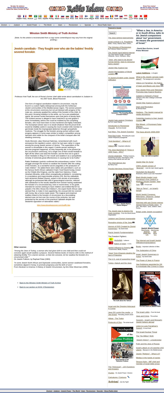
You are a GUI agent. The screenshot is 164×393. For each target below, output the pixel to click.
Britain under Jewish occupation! (149, 212)
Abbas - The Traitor (116, 318)
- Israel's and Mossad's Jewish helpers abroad (149, 321)
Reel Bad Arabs (114, 136)
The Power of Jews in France (148, 260)
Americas (147, 231)
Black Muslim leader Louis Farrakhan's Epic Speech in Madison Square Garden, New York (148, 181)
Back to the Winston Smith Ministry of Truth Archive (40, 283)
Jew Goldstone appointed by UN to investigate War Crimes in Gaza (150, 265)
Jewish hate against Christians (120, 120)
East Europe (155, 230)
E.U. (155, 234)
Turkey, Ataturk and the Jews (119, 263)
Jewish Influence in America (119, 248)
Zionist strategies (115, 156)
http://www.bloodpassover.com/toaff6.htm (53, 205)
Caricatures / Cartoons (117, 377)
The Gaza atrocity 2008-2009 (148, 132)
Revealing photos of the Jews (120, 222)
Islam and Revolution (144, 107)
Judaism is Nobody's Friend (147, 96)
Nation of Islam (120, 244)
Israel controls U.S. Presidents (120, 42)
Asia (155, 231)
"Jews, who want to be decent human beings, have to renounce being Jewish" (121, 62)
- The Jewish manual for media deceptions (149, 113)
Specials (88, 25)
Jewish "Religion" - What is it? (148, 354)
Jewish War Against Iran (118, 68)
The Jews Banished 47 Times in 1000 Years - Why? (121, 151)
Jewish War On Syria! (145, 162)
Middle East (147, 233)
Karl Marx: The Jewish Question (121, 132)
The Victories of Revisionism (119, 47)
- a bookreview (148, 340)
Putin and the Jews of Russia (148, 344)
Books (138, 246)
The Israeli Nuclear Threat (146, 332)
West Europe (145, 230)
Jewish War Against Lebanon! (148, 103)
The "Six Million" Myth (145, 336)
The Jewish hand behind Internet (121, 53)
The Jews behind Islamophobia (120, 38)
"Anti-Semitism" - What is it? (119, 141)
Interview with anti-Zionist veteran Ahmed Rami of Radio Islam (149, 204)
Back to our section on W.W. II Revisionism (37, 287)
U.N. (147, 234)
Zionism (4, 25)
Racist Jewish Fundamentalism (120, 232)
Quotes (111, 373)
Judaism (17, 25)
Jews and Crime (142, 316)
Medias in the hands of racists (148, 358)
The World (47, 25)
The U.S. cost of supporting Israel (121, 259)
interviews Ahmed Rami (121, 169)
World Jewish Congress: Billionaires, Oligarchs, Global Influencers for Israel (148, 196)
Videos (111, 146)
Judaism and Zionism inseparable (121, 219)
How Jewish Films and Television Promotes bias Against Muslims (149, 91)
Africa (155, 233)
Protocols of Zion (115, 322)
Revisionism (73, 25)
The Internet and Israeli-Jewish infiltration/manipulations (148, 241)
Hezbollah (118, 240)
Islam (60, 25)
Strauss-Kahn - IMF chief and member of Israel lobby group (148, 363)
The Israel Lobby (143, 312)
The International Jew (117, 163)
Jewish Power (32, 25)
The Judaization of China (146, 250)
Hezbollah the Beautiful (145, 172)
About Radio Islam (104, 25)
